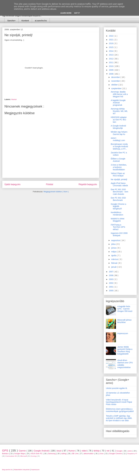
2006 (111, 275)
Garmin (23, 451)
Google (119, 451)
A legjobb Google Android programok (118, 102)
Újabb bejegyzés (12, 184)
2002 (111, 283)
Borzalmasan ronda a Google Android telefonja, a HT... (119, 146)
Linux (101, 453)
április (114, 255)
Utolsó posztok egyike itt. (116, 388)
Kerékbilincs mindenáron (117, 213)
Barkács (5, 453)
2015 (111, 47)
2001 (111, 287)
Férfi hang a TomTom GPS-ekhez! (118, 227)
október (114, 85)
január (114, 267)
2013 (111, 55)
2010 (111, 66)
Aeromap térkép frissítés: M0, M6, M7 (119, 111)
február (114, 263)
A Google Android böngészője (118, 127)
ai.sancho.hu (41, 20)
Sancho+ (11, 20)
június (114, 248)
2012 (111, 59)
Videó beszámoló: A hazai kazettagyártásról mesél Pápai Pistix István (119, 402)
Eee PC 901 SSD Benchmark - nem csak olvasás (119, 191)
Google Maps (20, 453)
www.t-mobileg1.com (118, 139)
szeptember (116, 88)
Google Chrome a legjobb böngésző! (118, 206)
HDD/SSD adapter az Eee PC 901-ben (119, 119)
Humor (14, 99)
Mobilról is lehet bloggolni (117, 220)
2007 (111, 272)
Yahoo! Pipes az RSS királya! (118, 174)
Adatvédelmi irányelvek (22, 469)
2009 (111, 70)
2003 (111, 279)
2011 (111, 62)
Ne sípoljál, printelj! (119, 179)
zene (130, 451)
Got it (77, 13)
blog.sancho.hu (7, 469)
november (115, 81)
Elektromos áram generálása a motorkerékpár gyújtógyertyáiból (120, 410)
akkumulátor (89, 453)
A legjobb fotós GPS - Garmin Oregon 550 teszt (124, 308)
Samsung (52, 453)
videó (85, 451)
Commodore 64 (11, 456)
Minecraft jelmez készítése (124, 321)
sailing (64, 453)
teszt (59, 451)
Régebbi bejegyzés (88, 184)
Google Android (42, 451)
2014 (111, 51)
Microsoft (24, 456)
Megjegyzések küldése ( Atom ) (56, 192)
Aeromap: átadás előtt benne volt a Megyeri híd (119, 94)
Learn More (65, 13)
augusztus (116, 240)
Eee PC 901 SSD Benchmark (118, 199)
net (108, 451)
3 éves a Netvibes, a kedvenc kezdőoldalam (119, 167)
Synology (34, 456)
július (113, 244)
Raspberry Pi (132, 453)
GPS (5, 450)
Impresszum (122, 333)
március (115, 259)
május (114, 252)
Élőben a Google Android (118, 160)
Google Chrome (115, 453)
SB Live (75, 453)
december (115, 77)
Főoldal (49, 184)
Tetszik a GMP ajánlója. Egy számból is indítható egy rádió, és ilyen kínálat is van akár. (119, 418)
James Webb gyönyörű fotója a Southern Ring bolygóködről (124, 350)
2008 (111, 74)
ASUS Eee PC (37, 453)
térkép (97, 451)
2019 (111, 43)
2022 (111, 36)
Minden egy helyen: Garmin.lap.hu (119, 133)
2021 (111, 40)
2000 (111, 290)
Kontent (25, 20)
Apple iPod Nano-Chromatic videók (119, 184)
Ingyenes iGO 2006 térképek (119, 234)
